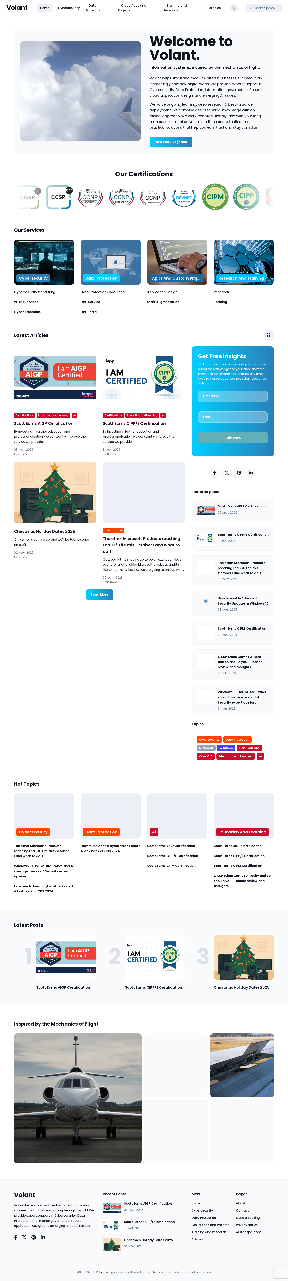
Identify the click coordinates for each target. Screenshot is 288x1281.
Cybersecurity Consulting (34, 292)
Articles (215, 8)
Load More (99, 594)
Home (44, 8)
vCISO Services (26, 302)
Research (221, 292)
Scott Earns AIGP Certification (43, 423)
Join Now (232, 437)
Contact (242, 1210)
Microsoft (206, 748)
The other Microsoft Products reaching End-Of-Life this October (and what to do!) (141, 545)
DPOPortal (89, 312)
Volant (16, 7)
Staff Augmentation (163, 302)
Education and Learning (53, 415)
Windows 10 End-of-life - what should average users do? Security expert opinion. (242, 697)
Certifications (24, 415)
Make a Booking (248, 1218)
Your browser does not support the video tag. (80, 91)
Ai (74, 415)
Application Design (162, 292)
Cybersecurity (69, 8)
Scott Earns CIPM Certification (242, 628)
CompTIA (205, 756)
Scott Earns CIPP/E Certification (134, 423)
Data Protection (93, 7)
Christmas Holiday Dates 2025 (44, 531)
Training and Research (175, 7)
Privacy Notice (247, 1225)
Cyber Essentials (27, 312)
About (240, 1203)
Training (220, 302)
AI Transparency (248, 1232)
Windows (226, 748)
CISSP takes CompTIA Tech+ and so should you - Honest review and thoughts (240, 662)
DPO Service (90, 302)
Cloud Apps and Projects (132, 7)
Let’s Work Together (170, 142)
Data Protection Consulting (103, 292)
